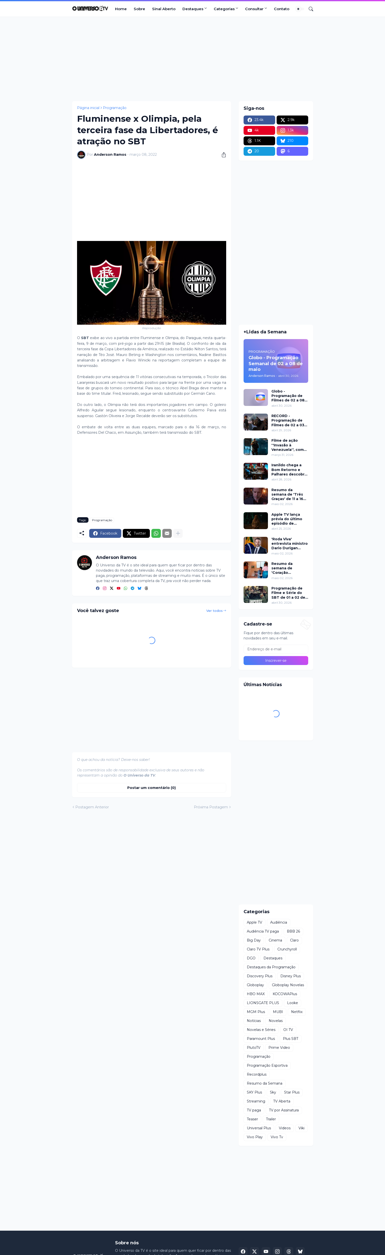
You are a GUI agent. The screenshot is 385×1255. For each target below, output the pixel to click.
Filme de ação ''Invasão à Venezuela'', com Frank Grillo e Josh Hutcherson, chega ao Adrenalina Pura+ (289, 445)
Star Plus (291, 1092)
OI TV (288, 1029)
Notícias (254, 1021)
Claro (294, 940)
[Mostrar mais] (178, 533)
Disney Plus (290, 976)
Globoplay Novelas (288, 985)
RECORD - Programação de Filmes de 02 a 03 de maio (287, 420)
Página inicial (88, 108)
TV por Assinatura (284, 1110)
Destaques (192, 8)
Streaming (256, 1101)
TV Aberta (281, 1101)
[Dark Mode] (300, 9)
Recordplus (256, 1074)
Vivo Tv (277, 1137)
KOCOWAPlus (285, 994)
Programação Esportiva (267, 1065)
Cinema (275, 940)
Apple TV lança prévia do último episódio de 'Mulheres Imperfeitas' (286, 519)
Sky (273, 1092)
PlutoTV (253, 1047)
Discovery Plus (259, 976)
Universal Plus (259, 1128)
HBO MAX (256, 994)
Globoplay (255, 985)
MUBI (278, 1012)
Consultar (254, 8)
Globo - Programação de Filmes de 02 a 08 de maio (287, 396)
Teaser (252, 1119)
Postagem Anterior (92, 807)
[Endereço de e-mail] (276, 649)
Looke (292, 1003)
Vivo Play (255, 1137)
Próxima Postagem (211, 807)
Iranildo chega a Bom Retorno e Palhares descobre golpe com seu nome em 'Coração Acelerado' (289, 469)
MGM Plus (256, 1012)
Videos (285, 1128)
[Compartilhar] (222, 155)
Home (121, 8)
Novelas (276, 1021)
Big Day (254, 940)
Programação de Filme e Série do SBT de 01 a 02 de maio (288, 593)
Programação (115, 108)
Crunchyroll (287, 949)
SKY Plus (254, 1092)
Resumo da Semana (264, 1083)
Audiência (278, 922)
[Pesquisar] (309, 9)
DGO (251, 958)
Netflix (296, 1012)
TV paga (254, 1110)
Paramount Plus (261, 1038)
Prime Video (279, 1047)
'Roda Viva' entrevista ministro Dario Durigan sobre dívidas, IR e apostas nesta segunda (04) (289, 543)
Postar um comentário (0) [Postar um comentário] (151, 787)
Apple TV (254, 922)
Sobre (139, 8)
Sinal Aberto (163, 8)
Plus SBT (290, 1038)
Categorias (224, 8)
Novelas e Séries (261, 1029)
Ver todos (214, 611)
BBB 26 (293, 931)
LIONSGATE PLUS (263, 1003)
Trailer (271, 1119)
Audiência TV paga (263, 931)
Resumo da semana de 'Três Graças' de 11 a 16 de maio (287, 494)
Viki (301, 1128)
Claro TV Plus (258, 949)
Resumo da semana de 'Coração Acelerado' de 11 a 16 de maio (288, 568)
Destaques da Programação (271, 967)
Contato (281, 8)
